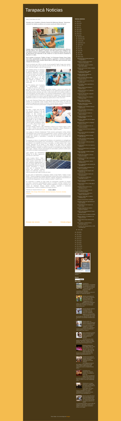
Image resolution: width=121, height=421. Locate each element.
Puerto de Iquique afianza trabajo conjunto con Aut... (84, 78)
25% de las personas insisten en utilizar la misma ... (84, 113)
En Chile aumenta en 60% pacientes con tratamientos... (85, 139)
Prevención (58, 191)
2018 (78, 232)
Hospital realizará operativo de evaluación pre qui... (84, 75)
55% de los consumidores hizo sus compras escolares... (85, 126)
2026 (78, 21)
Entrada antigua (66, 222)
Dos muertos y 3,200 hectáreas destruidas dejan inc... (84, 223)
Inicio (50, 222)
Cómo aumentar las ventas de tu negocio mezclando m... (84, 194)
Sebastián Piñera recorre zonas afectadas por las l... (84, 187)
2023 (78, 27)
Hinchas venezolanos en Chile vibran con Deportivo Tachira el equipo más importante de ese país (89, 298)
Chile (32, 191)
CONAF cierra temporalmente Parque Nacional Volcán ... (85, 212)
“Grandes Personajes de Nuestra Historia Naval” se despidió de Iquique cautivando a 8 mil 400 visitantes (89, 359)
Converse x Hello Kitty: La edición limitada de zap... (85, 197)
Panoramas (52, 191)
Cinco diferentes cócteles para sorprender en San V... (84, 178)
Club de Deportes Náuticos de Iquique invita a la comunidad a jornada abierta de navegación (89, 310)
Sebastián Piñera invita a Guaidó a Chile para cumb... (85, 97)
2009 (78, 250)
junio (79, 48)
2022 (78, 29)
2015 (78, 238)
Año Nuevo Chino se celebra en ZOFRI (86, 214)
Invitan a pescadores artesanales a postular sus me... (85, 110)
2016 (78, 236)
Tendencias (28, 193)
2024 (78, 25)
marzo (79, 54)
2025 (78, 23)
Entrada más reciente (33, 222)
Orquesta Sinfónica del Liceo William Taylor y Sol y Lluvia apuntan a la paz (89, 346)
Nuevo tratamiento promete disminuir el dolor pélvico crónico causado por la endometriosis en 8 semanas (89, 335)
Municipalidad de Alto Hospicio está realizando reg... (85, 171)
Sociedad (64, 191)
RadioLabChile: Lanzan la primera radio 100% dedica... (85, 65)
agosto (79, 44)
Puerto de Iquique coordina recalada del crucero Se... (85, 152)
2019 (78, 35)
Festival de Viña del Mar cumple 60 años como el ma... (85, 94)
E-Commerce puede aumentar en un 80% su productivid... (85, 168)
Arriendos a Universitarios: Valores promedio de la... (85, 162)
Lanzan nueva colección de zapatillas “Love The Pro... (85, 133)
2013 (78, 242)
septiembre (80, 42)
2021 (78, 31)
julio (79, 46)
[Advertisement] (48, 209)
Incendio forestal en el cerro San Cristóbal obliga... (84, 117)
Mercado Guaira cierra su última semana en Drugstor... (84, 104)
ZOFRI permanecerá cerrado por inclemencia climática (84, 190)
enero (79, 229)
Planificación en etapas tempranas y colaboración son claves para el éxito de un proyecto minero (89, 385)
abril (79, 52)
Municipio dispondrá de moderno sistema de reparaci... (84, 208)
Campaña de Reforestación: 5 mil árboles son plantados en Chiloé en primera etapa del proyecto (89, 285)
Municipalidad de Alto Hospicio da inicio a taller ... (85, 205)
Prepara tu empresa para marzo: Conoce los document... (84, 62)
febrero (79, 56)
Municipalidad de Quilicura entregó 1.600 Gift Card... (85, 136)
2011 (78, 246)
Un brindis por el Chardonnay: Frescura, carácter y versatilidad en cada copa (88, 372)
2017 (78, 234)
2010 (78, 248)
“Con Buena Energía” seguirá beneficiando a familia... (84, 72)
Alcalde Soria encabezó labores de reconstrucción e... (85, 174)
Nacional (48, 191)
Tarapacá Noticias (44, 10)
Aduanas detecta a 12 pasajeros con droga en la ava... (85, 217)
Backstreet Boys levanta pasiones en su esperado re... (85, 59)
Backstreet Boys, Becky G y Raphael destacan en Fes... (85, 123)
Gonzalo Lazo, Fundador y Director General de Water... (85, 155)
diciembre (80, 36)
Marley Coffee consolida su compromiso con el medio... (84, 101)
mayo (79, 50)
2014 (78, 240)
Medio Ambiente (41, 191)
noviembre (80, 38)
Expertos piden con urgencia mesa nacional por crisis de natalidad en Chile (89, 322)
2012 (78, 244)
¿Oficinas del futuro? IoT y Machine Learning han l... (85, 91)
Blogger (68, 416)
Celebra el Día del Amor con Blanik (85, 199)
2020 (78, 33)
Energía (35, 191)
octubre (79, 40)
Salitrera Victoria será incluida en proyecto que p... (84, 88)
